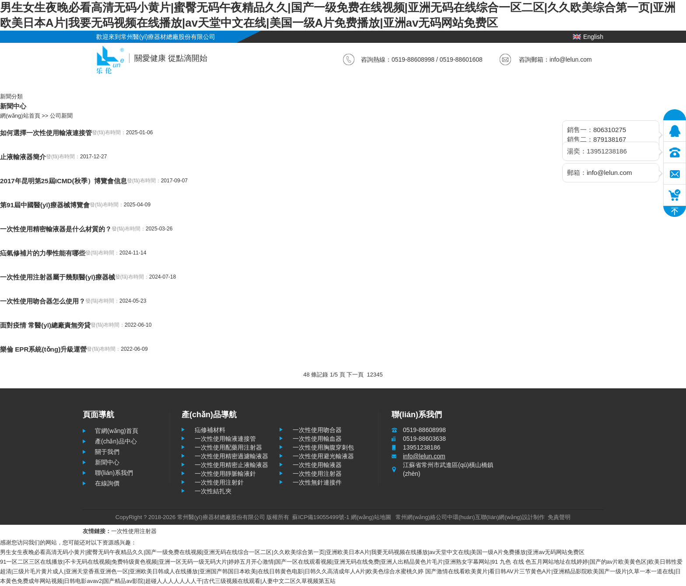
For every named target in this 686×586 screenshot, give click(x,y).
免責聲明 (559, 517)
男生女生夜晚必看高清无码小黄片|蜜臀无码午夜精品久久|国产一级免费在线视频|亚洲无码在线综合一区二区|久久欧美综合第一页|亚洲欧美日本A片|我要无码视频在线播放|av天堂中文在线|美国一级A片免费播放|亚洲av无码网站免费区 (292, 552)
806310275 (609, 129)
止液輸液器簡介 (23, 156)
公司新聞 (61, 115)
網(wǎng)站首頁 (20, 115)
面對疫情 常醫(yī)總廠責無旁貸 (45, 325)
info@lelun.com (571, 59)
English (588, 36)
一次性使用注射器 (134, 531)
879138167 (609, 139)
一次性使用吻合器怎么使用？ (42, 301)
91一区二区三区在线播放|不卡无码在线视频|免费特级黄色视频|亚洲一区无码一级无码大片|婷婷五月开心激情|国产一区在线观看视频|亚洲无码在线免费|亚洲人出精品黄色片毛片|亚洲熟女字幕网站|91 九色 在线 (262, 561)
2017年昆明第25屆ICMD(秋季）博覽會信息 (63, 181)
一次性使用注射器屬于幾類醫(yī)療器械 (57, 277)
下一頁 (355, 374)
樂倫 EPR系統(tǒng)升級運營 (43, 349)
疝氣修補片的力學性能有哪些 (42, 253)
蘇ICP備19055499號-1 (320, 517)
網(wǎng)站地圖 (371, 517)
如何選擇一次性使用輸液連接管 (46, 132)
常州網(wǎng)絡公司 (421, 517)
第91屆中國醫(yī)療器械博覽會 (45, 205)
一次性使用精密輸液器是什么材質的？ (56, 229)
